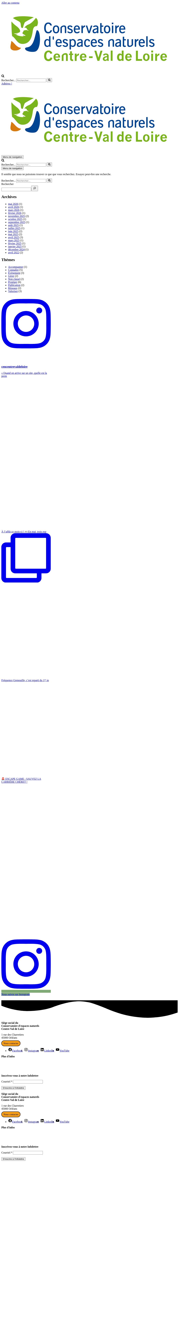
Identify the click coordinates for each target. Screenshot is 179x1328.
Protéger (12, 282)
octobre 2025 (15, 219)
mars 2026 (13, 210)
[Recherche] (34, 188)
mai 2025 (13, 234)
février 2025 (14, 243)
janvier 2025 (15, 246)
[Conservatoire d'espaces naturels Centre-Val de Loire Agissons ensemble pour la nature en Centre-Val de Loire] (90, 72)
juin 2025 (13, 231)
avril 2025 (13, 237)
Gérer (11, 276)
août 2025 (13, 225)
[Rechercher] (2, 76)
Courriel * (6, 1081)
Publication (14, 285)
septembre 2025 (16, 222)
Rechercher (7, 184)
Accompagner (15, 266)
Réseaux (12, 288)
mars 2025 (13, 240)
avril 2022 (13, 252)
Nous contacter (11, 1043)
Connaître (13, 269)
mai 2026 (13, 203)
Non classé (14, 279)
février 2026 (14, 213)
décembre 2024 (16, 249)
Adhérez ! (6, 83)
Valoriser (13, 291)
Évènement (14, 273)
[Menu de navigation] (12, 157)
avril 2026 (13, 207)
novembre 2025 (16, 216)
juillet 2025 (14, 228)
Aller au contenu (10, 2)
